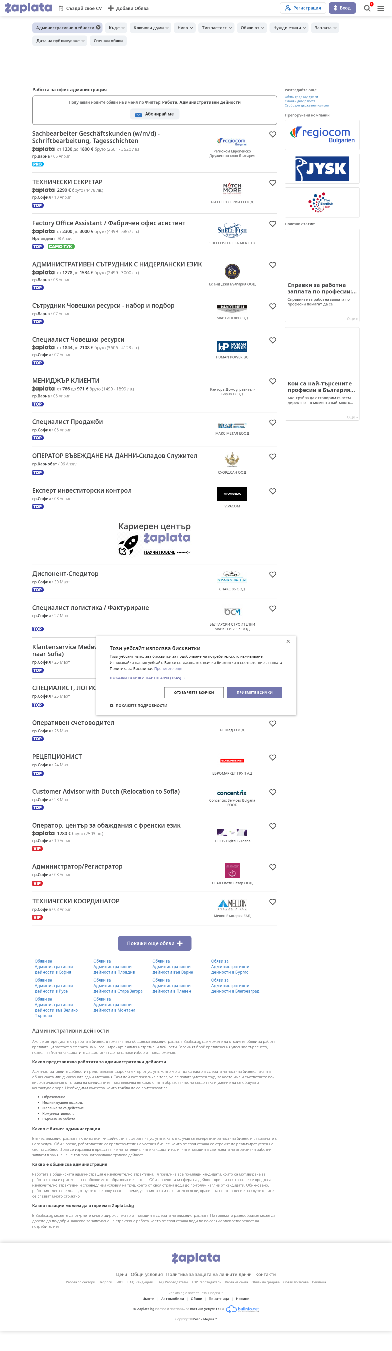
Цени (118, 1294)
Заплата (324, 27)
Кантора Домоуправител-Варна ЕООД (232, 401)
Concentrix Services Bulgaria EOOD (232, 821)
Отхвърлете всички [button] (193, 692)
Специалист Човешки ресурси (81, 348)
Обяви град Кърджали (301, 97)
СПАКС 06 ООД (232, 606)
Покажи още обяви (154, 963)
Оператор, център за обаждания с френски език (111, 844)
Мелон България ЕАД (232, 935)
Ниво (183, 27)
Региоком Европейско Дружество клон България (232, 153)
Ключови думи (149, 27)
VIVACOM (232, 523)
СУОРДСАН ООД (232, 486)
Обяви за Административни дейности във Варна (172, 986)
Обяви (196, 1318)
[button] (196, 677)
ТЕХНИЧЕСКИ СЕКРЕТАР (70, 182)
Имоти (148, 1318)
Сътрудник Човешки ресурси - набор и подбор (108, 314)
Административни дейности (65, 27)
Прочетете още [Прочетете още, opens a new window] (168, 668)
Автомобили (172, 1318)
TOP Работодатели (206, 1302)
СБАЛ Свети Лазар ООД (232, 902)
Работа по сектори (80, 1302)
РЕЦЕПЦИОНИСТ (59, 775)
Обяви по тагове (296, 1302)
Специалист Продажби (69, 431)
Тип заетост (215, 27)
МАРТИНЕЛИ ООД (232, 327)
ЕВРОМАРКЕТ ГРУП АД (232, 723)
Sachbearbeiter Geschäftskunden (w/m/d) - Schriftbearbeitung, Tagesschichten (99, 137)
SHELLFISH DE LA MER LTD (232, 244)
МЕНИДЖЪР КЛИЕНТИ (68, 390)
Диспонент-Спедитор (67, 591)
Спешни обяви (108, 40)
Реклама (319, 1302)
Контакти (269, 1294)
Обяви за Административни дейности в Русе (54, 1005)
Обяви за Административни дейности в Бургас (230, 986)
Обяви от (251, 27)
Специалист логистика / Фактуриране (94, 625)
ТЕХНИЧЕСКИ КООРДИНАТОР (78, 920)
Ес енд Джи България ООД (232, 289)
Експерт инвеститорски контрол (85, 507)
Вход (342, 8)
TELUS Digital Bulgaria (232, 860)
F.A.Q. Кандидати (140, 1302)
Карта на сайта (236, 1302)
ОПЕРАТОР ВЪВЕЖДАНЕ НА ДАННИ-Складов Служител (103, 470)
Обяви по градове (266, 1302)
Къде (114, 27)
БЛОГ (120, 1302)
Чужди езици (288, 27)
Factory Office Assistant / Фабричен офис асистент (114, 224)
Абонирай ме (159, 114)
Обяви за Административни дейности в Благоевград (235, 1005)
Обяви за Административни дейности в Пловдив (114, 986)
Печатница (219, 1318)
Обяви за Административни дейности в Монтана (114, 1024)
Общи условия (143, 1294)
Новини (243, 1318)
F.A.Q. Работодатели (172, 1302)
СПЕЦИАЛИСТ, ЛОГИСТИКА (76, 706)
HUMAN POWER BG (232, 366)
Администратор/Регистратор (80, 886)
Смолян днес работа (300, 101)
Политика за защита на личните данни (209, 1294)
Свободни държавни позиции (307, 105)
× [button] (288, 641)
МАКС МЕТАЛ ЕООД (232, 443)
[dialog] (196, 675)
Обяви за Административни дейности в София (54, 986)
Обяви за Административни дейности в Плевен (171, 1005)
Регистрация (303, 8)
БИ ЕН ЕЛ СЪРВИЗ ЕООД (232, 202)
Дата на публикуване (58, 40)
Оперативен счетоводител (76, 741)
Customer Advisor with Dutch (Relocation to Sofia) (110, 810)
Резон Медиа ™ (205, 1339)
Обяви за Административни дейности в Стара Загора (118, 1005)
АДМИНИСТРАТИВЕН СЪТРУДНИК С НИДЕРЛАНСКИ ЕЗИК (114, 269)
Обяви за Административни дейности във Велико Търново (56, 1027)
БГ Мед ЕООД (232, 748)
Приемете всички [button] (254, 692)
